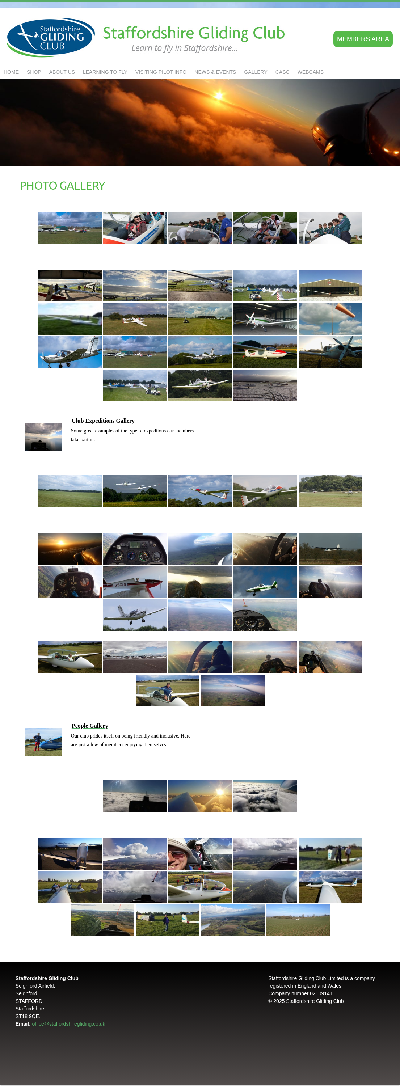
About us (62, 72)
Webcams (311, 72)
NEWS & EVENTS (215, 72)
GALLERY (255, 72)
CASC (282, 72)
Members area (363, 39)
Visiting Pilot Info (160, 72)
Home (11, 72)
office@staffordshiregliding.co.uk (68, 1024)
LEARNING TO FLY (105, 72)
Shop (34, 72)
